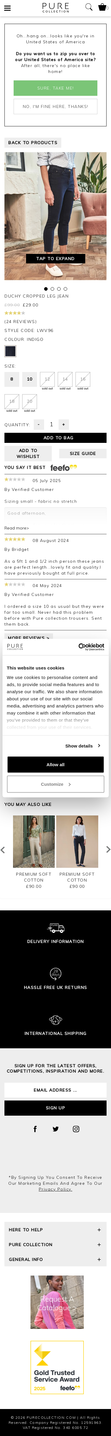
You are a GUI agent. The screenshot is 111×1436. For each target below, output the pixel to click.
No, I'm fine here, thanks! (56, 106)
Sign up (55, 1108)
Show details (79, 745)
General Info (55, 1260)
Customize (55, 783)
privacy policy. (56, 1189)
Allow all (55, 764)
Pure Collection (55, 1245)
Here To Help (55, 1230)
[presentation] (56, 1158)
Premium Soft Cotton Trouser (34, 880)
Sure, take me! (55, 88)
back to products (32, 142)
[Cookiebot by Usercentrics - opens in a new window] (79, 647)
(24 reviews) (20, 317)
